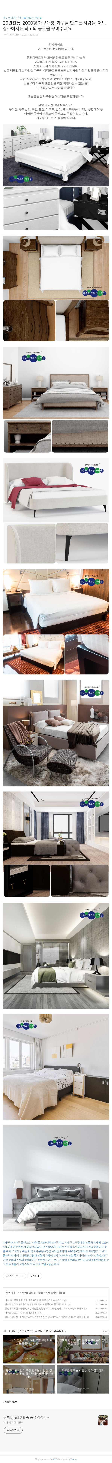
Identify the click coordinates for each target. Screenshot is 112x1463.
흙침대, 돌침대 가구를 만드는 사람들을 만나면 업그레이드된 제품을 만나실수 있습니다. (45, 1316)
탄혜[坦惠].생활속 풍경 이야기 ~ (26, 1417)
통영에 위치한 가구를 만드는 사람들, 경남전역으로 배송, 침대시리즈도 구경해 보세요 (44, 1308)
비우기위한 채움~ (13, 1422)
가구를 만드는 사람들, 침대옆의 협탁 (22, 1312)
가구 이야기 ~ (12, 1292)
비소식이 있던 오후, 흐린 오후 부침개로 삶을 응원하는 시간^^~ (34, 1300)
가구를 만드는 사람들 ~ (33, 1292)
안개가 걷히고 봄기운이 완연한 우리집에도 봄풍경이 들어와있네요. (36, 1304)
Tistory (73, 1459)
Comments (10, 1402)
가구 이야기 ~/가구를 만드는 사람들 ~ (23, 18)
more (106, 1331)
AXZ (55, 1459)
